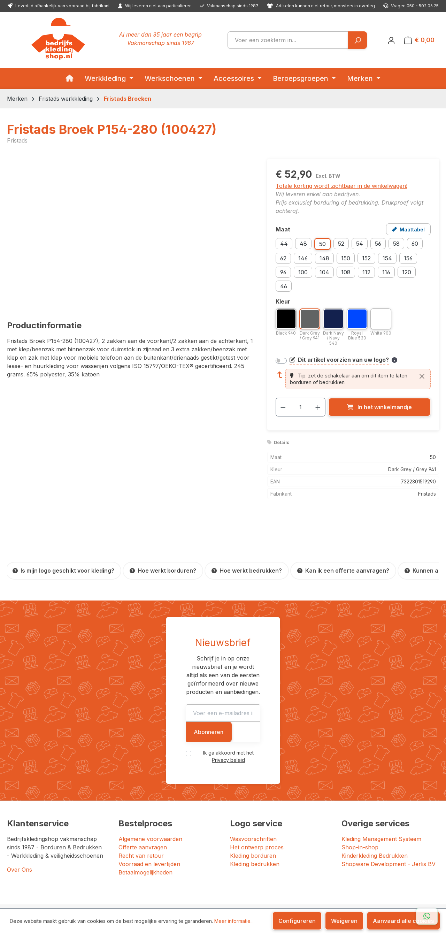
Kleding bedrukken (254, 815)
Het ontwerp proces (257, 798)
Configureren (297, 920)
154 (387, 258)
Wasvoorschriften (253, 790)
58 (396, 243)
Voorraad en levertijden (149, 815)
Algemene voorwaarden (150, 790)
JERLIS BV (86, 898)
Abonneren (314, 689)
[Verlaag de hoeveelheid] (283, 407)
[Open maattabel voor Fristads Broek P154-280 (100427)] (408, 229)
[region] (130, 233)
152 (366, 258)
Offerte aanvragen (142, 798)
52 (341, 243)
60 (415, 243)
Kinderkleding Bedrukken (374, 806)
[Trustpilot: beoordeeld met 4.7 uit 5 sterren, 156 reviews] (311, 867)
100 (303, 272)
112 (366, 272)
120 (406, 272)
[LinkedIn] (352, 894)
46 (283, 286)
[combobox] (288, 40)
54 (359, 243)
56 (378, 243)
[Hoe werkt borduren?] (163, 570)
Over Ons (19, 820)
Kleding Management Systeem (381, 790)
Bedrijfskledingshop (59, 889)
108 (346, 272)
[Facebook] (337, 894)
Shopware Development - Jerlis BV (388, 815)
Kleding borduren (253, 806)
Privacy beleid (254, 710)
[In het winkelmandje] (379, 407)
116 (386, 272)
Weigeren (344, 920)
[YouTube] (360, 894)
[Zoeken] (357, 40)
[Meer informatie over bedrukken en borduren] (394, 360)
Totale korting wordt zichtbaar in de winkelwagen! (341, 185)
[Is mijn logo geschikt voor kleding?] (63, 570)
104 (324, 272)
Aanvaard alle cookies (403, 920)
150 (345, 258)
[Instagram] (344, 894)
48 (303, 243)
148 (324, 258)
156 (408, 258)
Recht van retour (141, 806)
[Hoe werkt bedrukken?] (246, 570)
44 (284, 243)
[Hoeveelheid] (300, 407)
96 (283, 272)
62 (283, 258)
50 (322, 243)
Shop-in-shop (359, 798)
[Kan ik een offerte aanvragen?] (343, 570)
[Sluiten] (421, 376)
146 (303, 258)
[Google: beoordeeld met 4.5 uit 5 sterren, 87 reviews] (397, 867)
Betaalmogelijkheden (145, 823)
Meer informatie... (234, 921)
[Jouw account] (391, 40)
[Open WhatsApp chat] (427, 916)
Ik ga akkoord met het (228, 710)
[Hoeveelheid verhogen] (318, 407)
